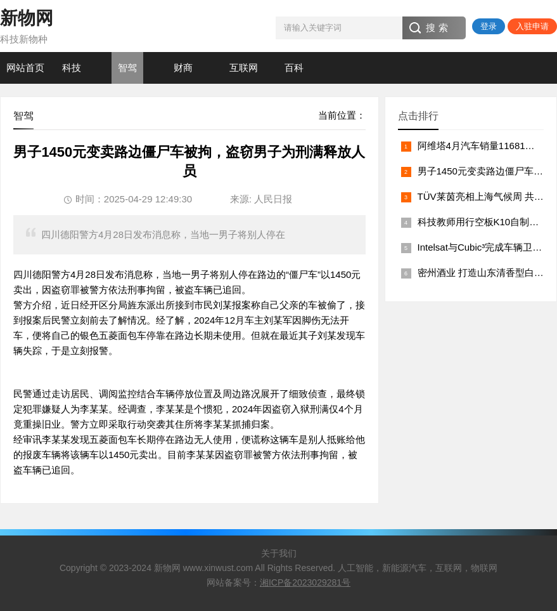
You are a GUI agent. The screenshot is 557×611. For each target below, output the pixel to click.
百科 (294, 67)
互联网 (243, 67)
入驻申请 (532, 26)
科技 (71, 67)
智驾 (127, 67)
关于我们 (279, 553)
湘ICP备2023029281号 (305, 582)
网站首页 (25, 67)
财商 (183, 67)
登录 (488, 26)
